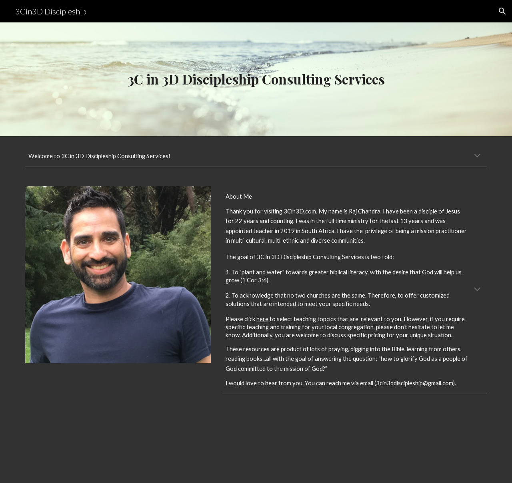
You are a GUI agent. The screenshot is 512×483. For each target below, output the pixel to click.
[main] (256, 79)
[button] (502, 11)
